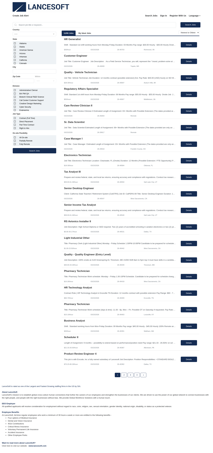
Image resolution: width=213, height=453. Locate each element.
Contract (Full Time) (27, 118)
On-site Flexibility (20, 133)
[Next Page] (143, 375)
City (14, 67)
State (15, 39)
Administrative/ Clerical (28, 90)
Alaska (22, 47)
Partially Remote (25, 141)
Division (16, 86)
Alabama (22, 43)
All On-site (23, 138)
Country (16, 30)
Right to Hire (24, 128)
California (23, 60)
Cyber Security (25, 107)
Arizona (22, 53)
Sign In (163, 15)
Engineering (24, 110)
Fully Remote (24, 144)
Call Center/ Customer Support (31, 100)
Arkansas (23, 57)
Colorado (23, 63)
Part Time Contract (26, 125)
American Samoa (26, 50)
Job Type (16, 114)
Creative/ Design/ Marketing (30, 104)
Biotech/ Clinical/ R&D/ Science (31, 97)
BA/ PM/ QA (24, 94)
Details (189, 45)
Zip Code (16, 77)
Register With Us (178, 15)
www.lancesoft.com (37, 446)
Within (37, 77)
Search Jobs (151, 15)
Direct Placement (26, 122)
